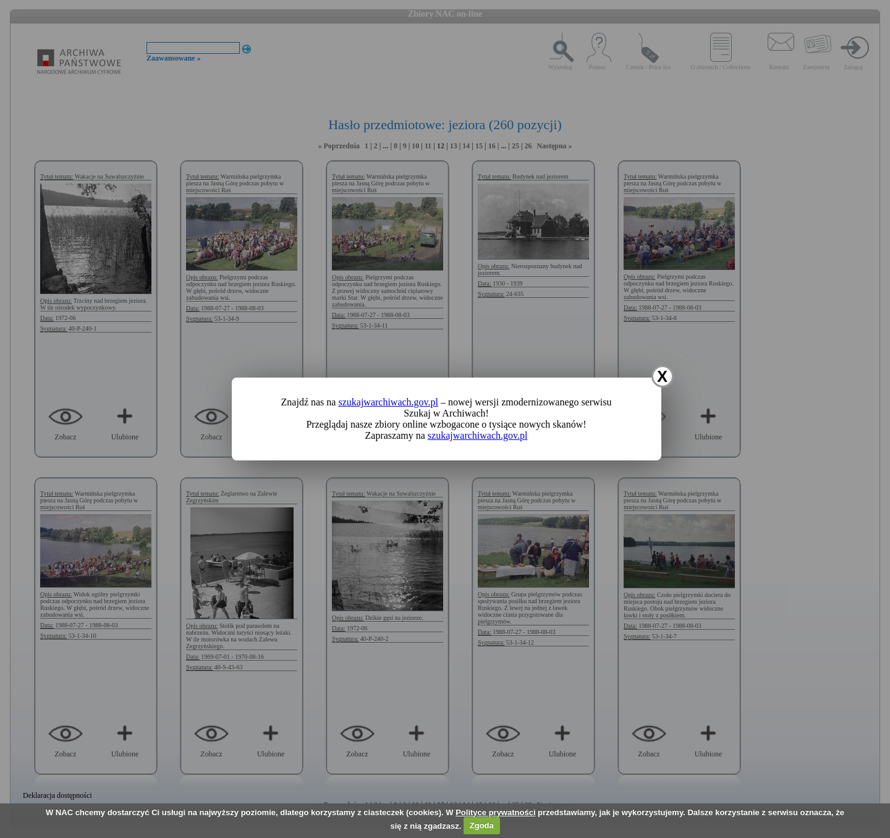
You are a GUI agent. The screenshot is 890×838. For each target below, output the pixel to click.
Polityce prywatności (495, 812)
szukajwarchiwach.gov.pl (388, 402)
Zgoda (482, 825)
